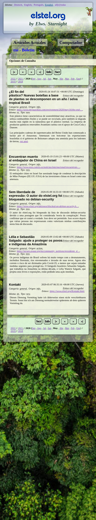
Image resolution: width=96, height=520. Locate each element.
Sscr (57, 72)
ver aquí (24, 141)
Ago (39, 78)
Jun (49, 78)
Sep (33, 78)
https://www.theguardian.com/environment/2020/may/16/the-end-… (49, 109)
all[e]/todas (60, 4)
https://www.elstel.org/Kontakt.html (67, 291)
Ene (78, 78)
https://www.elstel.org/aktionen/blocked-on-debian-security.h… (47, 206)
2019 (13, 81)
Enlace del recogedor (73, 95)
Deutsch (18, 4)
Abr (61, 78)
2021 (20, 78)
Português (38, 4)
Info (48, 72)
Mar (67, 78)
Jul (44, 78)
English (28, 4)
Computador (71, 42)
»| (40, 72)
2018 (20, 81)
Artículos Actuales (29, 42)
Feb (73, 78)
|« (14, 72)
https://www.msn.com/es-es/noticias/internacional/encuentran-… (48, 167)
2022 (13, 78)
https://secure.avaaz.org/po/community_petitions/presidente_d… (48, 251)
